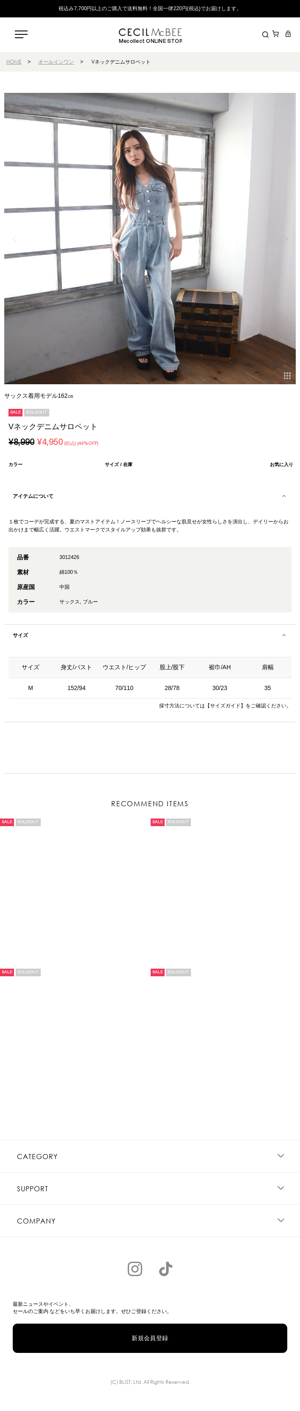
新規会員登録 (150, 1338)
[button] (286, 238)
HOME (13, 61)
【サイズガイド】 (225, 706)
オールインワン (56, 61)
